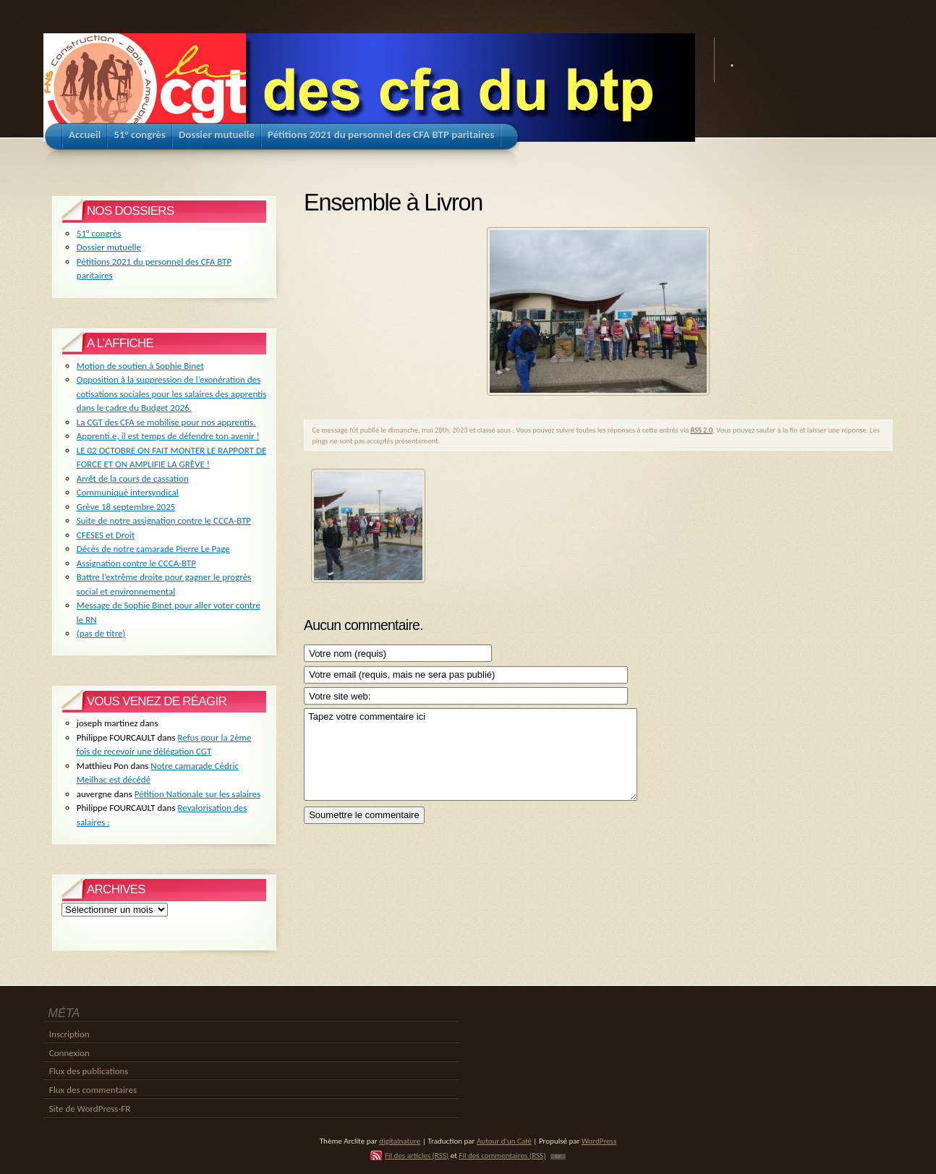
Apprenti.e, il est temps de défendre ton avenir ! (168, 435)
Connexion (69, 1052)
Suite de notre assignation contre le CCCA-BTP (164, 520)
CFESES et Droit (106, 534)
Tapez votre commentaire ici (470, 754)
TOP (558, 1156)
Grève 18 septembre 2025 (126, 506)
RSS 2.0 (702, 430)
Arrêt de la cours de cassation (133, 478)
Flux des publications (89, 1070)
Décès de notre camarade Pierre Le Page (153, 548)
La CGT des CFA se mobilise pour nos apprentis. (166, 422)
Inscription (69, 1034)
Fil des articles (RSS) (416, 1155)
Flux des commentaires (93, 1089)
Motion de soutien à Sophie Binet (140, 365)
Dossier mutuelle (109, 247)
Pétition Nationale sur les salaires (197, 793)
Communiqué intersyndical (128, 492)
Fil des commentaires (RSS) (502, 1155)
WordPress (599, 1141)
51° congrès (99, 233)
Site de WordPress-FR (90, 1108)
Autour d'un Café (504, 1141)
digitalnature (399, 1141)
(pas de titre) (101, 633)
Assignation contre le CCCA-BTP (136, 563)
